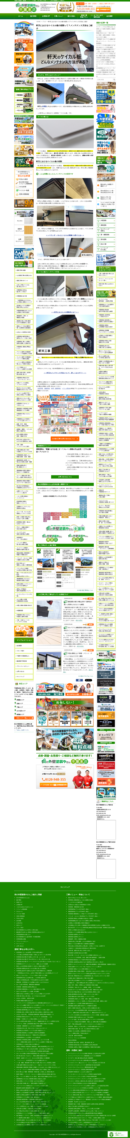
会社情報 (18, 920)
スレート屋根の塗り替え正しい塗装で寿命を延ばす (24, 476)
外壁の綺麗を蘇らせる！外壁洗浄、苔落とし (106, 516)
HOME (39, 21)
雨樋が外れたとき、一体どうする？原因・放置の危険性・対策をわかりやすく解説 (105, 35)
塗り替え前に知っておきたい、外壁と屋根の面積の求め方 (31, 1055)
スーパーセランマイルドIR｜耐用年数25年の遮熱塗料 (82, 1060)
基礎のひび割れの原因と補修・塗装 (104, 563)
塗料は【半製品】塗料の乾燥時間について (24, 589)
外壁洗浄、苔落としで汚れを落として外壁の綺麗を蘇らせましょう (86, 1026)
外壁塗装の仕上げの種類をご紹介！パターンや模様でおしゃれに (33, 1124)
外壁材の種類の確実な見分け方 (103, 372)
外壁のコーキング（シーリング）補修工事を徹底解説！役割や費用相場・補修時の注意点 (92, 964)
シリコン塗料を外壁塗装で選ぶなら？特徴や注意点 (24, 363)
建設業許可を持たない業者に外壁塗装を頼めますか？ (30, 932)
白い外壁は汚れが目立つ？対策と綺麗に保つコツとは (106, 599)
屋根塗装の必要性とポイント (76, 936)
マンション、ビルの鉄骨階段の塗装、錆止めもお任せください (84, 1010)
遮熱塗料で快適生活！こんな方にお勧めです (80, 1071)
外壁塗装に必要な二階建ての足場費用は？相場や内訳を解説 (84, 1047)
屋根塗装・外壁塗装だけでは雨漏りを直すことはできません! (32, 982)
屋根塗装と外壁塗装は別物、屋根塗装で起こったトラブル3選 (32, 1039)
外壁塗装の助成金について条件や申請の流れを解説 (81, 959)
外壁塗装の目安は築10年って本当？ (22, 290)
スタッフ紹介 (20, 650)
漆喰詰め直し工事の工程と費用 (104, 496)
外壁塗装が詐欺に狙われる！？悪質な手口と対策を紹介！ (31, 1035)
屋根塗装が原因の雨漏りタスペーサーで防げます (24, 481)
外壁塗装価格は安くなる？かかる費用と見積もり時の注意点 (84, 920)
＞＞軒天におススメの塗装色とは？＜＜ (65, 312)
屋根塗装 (47, 388)
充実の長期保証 (20, 916)
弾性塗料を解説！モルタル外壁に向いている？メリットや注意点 (33, 1120)
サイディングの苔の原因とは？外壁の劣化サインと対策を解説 (105, 46)
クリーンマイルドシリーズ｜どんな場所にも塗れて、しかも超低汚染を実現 (88, 1085)
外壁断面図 (20, 610)
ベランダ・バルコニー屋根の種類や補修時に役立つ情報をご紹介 (33, 1069)
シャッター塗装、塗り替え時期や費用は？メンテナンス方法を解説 (86, 1019)
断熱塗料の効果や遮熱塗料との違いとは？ (106, 542)
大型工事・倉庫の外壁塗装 (75, 1035)
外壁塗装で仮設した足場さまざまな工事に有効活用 (106, 434)
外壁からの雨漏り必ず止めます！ (77, 930)
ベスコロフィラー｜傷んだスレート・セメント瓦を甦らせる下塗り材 (86, 1062)
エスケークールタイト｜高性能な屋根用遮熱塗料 (81, 1069)
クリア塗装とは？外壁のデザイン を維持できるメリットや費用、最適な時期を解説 (90, 1097)
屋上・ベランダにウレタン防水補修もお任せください (24, 574)
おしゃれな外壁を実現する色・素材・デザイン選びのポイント (33, 1101)
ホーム (20, 16)
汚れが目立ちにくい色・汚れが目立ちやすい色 (107, 191)
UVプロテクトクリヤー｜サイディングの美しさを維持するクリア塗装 (86, 1078)
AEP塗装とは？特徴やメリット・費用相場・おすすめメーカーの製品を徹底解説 (89, 1099)
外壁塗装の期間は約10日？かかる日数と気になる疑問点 (31, 968)
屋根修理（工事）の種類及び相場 (22, 316)
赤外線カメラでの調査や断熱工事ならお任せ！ (24, 306)
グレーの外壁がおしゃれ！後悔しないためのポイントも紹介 (32, 1106)
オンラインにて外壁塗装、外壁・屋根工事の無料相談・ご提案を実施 (86, 957)
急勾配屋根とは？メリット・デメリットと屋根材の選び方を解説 (105, 69)
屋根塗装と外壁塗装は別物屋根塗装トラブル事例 (24, 409)
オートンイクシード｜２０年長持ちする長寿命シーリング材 (84, 1088)
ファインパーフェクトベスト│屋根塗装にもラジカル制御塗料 (84, 1055)
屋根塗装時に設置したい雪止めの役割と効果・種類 (24, 461)
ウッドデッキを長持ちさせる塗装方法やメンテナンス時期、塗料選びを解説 (88, 1015)
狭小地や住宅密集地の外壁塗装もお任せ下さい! (24, 486)
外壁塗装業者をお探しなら (23, 934)
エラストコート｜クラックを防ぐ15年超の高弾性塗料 (82, 1076)
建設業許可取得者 (22, 661)
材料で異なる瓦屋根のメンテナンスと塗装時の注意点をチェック (85, 980)
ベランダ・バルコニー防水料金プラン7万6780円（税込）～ (84, 916)
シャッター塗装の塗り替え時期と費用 (22, 543)
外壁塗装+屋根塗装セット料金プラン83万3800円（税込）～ (84, 913)
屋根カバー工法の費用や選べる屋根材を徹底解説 (24, 327)
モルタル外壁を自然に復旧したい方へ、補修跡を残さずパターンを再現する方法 (37, 1021)
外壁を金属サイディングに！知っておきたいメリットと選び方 (84, 966)
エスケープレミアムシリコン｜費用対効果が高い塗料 (82, 1067)
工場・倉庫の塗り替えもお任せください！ (106, 274)
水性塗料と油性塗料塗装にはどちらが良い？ (106, 480)
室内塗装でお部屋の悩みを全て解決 (77, 953)
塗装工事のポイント (22, 280)
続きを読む (79, 620)
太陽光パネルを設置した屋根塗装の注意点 (106, 527)
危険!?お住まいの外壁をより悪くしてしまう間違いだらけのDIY (33, 993)
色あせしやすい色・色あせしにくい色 (106, 198)
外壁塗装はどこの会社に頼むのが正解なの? (27, 1044)
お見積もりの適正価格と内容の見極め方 (106, 336)
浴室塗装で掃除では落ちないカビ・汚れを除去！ (81, 1017)
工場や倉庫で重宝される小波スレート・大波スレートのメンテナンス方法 (36, 1065)
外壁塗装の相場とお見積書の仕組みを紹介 (106, 326)
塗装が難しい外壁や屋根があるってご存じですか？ (106, 460)
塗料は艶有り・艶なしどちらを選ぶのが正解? (105, 475)
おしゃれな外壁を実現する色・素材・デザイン (106, 578)
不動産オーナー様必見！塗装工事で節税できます (106, 429)
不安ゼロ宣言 (20, 918)
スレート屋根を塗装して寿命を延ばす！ (79, 1033)
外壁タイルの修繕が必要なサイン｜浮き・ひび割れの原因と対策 (105, 50)
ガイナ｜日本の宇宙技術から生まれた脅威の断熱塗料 (82, 1083)
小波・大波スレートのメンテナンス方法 (23, 620)
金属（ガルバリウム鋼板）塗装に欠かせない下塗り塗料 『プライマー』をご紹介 (89, 1120)
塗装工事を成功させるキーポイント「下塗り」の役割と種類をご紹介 (86, 1117)
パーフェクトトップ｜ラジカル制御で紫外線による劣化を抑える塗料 (86, 1053)
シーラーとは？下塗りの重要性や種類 (105, 413)
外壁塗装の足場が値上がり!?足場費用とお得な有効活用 (83, 1044)
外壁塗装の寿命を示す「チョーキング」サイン (24, 378)
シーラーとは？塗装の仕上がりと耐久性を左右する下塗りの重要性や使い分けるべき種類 (92, 1115)
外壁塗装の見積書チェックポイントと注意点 (106, 331)
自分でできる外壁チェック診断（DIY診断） (28, 991)
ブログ (44, 21)
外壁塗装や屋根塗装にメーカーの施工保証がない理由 (106, 424)
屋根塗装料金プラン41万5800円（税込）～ (79, 911)
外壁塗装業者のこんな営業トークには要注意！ (106, 449)
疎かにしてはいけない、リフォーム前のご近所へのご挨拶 (31, 975)
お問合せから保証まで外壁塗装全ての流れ (79, 904)
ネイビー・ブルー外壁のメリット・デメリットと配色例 (31, 1104)
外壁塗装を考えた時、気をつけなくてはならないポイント (31, 1028)
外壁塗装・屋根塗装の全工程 (76, 907)
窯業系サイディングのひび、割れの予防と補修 (106, 465)
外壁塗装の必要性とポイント (76, 934)
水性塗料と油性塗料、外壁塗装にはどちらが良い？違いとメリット (86, 1111)
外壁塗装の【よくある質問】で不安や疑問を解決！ (30, 952)
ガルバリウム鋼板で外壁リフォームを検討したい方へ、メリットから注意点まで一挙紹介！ (40, 1005)
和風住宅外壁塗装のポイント (104, 491)
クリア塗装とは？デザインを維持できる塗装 (24, 368)
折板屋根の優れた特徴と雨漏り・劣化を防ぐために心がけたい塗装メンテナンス (89, 971)
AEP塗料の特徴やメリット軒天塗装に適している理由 (106, 645)
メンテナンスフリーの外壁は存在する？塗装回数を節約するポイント (34, 1003)
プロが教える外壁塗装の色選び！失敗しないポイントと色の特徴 (33, 954)
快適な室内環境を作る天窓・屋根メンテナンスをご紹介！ (83, 994)
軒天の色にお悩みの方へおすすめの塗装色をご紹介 (24, 440)
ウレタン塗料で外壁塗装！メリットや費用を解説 (24, 357)
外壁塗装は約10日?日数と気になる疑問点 (105, 346)
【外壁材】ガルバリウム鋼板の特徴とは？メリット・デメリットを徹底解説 (105, 41)
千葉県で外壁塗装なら (23, 656)
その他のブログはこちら (85, 676)
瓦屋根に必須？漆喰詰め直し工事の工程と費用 (80, 978)
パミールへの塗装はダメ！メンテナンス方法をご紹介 (106, 537)
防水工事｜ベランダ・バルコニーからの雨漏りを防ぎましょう (84, 955)
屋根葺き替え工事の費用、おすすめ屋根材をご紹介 (81, 941)
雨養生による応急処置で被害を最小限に (106, 558)
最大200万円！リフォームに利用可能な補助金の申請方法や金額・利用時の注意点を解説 (91, 927)
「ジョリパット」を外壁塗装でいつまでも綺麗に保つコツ (31, 1060)
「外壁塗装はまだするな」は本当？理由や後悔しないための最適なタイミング (37, 973)
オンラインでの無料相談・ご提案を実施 (106, 300)
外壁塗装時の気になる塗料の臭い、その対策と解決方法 (31, 977)
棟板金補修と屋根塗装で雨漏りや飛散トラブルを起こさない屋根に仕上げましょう (38, 1067)
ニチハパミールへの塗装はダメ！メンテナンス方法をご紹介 (32, 1085)
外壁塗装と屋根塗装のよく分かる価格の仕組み (80, 900)
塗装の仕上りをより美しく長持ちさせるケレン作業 (24, 399)
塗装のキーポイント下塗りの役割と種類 (104, 403)
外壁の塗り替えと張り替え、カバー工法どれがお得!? (106, 367)
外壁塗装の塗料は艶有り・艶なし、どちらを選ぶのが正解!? (84, 1108)
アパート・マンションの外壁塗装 (77, 1038)
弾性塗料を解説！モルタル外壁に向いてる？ (106, 619)
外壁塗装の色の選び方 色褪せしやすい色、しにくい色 (30, 957)
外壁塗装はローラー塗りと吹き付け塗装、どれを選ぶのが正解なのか (34, 1049)
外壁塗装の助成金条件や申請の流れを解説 (106, 310)
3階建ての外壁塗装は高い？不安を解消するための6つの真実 (32, 980)
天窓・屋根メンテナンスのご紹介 (23, 445)
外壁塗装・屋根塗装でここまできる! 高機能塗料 (29, 1026)
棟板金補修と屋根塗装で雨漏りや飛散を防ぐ (24, 553)
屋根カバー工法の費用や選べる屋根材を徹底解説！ (81, 943)
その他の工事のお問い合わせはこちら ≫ (65, 438)
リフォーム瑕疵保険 (21, 909)
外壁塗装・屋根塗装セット (24, 105)
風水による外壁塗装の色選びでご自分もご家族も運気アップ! (32, 966)
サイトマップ (20, 676)
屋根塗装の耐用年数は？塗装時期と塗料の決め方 (106, 573)
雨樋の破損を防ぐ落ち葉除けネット (22, 466)
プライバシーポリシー (23, 666)
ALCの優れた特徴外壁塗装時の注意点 (22, 600)
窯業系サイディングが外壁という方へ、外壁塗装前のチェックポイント (87, 1124)
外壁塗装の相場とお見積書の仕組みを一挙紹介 (80, 918)
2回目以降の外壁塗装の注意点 (104, 393)
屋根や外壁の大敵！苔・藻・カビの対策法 (105, 522)
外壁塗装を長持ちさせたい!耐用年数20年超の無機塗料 (106, 418)
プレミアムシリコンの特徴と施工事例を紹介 (105, 630)
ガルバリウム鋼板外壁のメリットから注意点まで (106, 382)
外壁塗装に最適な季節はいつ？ (24, 347)
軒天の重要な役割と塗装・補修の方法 (22, 435)
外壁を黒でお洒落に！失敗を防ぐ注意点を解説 (106, 594)
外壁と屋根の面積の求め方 (24, 605)
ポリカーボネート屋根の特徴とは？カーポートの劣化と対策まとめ (105, 64)
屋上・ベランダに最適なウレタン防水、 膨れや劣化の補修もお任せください (36, 1076)
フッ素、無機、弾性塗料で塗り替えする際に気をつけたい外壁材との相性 (36, 1062)
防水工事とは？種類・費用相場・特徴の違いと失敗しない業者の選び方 (35, 1071)
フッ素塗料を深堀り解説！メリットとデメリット (106, 614)
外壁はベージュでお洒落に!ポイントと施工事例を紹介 (106, 604)
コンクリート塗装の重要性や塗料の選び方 (23, 548)
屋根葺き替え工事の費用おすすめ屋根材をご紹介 (24, 321)
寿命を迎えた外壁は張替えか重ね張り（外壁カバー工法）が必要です (86, 946)
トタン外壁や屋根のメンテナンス (22, 497)
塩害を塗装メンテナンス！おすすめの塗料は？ (24, 584)
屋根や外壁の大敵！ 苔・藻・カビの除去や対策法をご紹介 (83, 1028)
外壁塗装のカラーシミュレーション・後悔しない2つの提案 (32, 964)
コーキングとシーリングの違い (24, 595)
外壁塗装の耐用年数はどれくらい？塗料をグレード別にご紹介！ (33, 1009)
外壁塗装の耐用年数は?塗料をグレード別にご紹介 (24, 337)
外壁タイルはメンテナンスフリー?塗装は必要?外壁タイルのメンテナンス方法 (89, 973)
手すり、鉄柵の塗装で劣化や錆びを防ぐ (23, 528)
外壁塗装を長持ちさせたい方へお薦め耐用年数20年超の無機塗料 (85, 1113)
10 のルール (19, 911)
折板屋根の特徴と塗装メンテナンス (22, 502)
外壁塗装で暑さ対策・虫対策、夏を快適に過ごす (81, 1042)
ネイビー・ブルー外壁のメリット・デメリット (106, 583)
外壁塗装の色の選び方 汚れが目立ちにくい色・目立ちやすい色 (33, 959)
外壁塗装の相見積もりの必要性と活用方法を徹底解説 (30, 1032)
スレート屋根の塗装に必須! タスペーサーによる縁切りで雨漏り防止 (34, 1042)
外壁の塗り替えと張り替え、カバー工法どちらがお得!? (31, 996)
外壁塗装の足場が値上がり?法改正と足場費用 (107, 439)
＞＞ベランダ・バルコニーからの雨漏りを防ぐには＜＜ (65, 235)
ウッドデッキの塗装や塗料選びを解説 (23, 533)
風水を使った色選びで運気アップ (106, 185)
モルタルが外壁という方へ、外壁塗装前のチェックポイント (84, 1122)
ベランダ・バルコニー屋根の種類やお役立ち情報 (24, 559)
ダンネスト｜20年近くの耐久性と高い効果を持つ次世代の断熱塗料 (86, 1081)
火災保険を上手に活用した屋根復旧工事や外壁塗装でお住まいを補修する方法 (89, 925)
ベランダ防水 (66, 388)
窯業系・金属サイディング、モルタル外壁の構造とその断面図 (33, 1058)
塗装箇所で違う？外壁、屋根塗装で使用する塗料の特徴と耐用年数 (86, 1104)
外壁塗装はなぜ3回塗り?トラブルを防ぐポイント (24, 419)
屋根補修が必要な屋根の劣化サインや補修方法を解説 (82, 1005)
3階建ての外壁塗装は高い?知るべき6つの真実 (106, 362)
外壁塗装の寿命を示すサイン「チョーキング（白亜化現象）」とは (34, 1016)
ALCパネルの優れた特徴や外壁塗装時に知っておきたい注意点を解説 (34, 1053)
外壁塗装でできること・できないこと (24, 404)
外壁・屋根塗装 (56, 388)
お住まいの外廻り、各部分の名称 (25, 998)
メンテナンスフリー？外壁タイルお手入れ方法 (106, 485)
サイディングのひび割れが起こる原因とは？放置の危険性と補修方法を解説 (105, 29)
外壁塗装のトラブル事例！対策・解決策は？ (106, 568)
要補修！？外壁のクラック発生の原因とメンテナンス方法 (31, 1019)
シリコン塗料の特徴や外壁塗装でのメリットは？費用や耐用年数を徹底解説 (88, 1090)
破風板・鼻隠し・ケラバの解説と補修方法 (24, 430)
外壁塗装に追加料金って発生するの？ (104, 315)
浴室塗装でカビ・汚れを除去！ (22, 538)
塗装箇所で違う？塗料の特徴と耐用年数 (105, 398)
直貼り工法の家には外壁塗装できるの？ (104, 470)
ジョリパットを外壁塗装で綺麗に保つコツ (106, 501)
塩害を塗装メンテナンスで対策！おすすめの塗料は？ (30, 1081)
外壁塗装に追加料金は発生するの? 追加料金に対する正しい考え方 (85, 962)
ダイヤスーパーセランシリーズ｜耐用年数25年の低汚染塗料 (84, 1065)
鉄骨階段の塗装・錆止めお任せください (24, 522)
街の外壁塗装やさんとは (22, 897)
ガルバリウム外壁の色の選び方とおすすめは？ (28, 1007)
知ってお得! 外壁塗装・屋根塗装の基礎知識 (28, 984)
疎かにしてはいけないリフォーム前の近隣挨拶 (106, 351)
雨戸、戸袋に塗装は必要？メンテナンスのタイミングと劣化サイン (86, 1024)
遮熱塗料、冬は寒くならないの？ (77, 1101)
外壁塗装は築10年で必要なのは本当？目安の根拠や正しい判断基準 (34, 970)
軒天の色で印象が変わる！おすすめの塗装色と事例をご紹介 (84, 992)
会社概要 (109, 16)
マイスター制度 (20, 913)
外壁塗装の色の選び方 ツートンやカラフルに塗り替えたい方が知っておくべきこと (38, 961)
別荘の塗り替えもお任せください (106, 284)
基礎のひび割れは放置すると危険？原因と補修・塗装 (30, 1094)
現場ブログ (19, 902)
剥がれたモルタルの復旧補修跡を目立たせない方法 (24, 388)
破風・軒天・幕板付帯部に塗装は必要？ (23, 424)
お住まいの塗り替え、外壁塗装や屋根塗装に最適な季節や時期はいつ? (35, 1014)
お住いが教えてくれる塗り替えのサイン (23, 285)
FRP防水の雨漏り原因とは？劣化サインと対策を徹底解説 (105, 59)
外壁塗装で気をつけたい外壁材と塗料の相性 (24, 615)
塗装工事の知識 (21, 270)
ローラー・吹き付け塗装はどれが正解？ (104, 506)
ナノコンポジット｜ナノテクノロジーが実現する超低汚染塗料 (84, 1074)
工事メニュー (58, 16)
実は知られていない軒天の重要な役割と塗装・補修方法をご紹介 (85, 989)
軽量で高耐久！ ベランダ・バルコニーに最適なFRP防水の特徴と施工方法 (36, 1074)
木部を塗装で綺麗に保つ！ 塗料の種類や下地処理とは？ (31, 1083)
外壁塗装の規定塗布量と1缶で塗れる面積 (106, 511)
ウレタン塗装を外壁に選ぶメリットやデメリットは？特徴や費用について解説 (89, 1094)
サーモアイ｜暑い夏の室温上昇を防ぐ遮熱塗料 (80, 1058)
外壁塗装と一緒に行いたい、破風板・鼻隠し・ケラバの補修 (84, 987)
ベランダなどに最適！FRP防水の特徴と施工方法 (24, 569)
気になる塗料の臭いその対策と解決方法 (104, 357)
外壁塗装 (40, 388)
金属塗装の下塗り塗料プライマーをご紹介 (105, 408)
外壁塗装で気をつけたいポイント (24, 414)
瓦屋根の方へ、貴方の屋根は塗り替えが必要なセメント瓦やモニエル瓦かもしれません (91, 982)
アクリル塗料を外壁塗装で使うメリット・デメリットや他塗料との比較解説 (88, 1092)
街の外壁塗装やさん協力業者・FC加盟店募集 (28, 936)
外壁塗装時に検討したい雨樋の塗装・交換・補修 (24, 455)
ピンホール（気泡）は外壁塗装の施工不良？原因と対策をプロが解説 (34, 1023)
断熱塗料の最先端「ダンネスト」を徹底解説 (106, 547)
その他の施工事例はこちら (85, 590)
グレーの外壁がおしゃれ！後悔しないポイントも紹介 (106, 589)
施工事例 (33, 16)
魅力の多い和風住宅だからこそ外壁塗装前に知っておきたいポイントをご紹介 (89, 975)
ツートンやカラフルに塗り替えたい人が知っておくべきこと (107, 204)
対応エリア (19, 925)
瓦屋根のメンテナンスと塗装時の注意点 (24, 507)
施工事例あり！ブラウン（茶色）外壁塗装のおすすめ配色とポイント (34, 1115)
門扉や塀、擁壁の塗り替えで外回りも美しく (80, 950)
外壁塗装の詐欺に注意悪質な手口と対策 (105, 341)
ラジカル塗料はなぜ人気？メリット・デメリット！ (106, 640)
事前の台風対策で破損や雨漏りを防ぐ (104, 552)
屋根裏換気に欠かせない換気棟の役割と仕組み (24, 579)
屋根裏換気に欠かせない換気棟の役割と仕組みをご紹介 (31, 1078)
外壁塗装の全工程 (22, 296)
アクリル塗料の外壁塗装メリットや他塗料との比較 (24, 352)
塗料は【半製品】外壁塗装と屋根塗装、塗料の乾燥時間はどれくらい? (35, 1046)
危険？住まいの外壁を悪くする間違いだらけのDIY (106, 455)
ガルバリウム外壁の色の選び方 (104, 387)
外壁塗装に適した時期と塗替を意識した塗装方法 (24, 342)
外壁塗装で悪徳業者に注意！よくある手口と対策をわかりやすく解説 (105, 74)
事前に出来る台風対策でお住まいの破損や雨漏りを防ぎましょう (33, 1090)
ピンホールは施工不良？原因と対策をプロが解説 (24, 394)
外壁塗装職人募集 (21, 939)
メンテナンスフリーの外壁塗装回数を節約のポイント (106, 377)
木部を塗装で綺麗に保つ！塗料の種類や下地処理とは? (107, 532)
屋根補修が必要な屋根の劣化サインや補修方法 (24, 471)
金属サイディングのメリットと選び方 (22, 492)
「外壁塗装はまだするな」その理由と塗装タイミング (24, 301)
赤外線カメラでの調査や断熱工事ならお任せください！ (83, 932)
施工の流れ (71, 16)
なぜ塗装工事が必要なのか (24, 275)
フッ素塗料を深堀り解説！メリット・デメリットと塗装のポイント (34, 1117)
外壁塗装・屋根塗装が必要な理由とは (26, 987)
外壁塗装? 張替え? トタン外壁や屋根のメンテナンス (82, 969)
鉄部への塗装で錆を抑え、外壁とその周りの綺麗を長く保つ (84, 1008)
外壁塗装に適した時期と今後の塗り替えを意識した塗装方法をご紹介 (34, 1012)
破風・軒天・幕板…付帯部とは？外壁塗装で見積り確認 (83, 985)
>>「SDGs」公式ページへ (21, 730)
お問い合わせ (20, 671)
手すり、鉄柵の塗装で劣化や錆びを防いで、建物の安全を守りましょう (87, 1012)
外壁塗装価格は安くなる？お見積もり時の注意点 (24, 311)
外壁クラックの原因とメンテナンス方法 (23, 383)
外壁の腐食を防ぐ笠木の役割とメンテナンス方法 (24, 450)
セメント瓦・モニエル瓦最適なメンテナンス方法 (24, 512)
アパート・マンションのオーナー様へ (106, 279)
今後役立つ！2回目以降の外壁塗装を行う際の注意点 (82, 948)
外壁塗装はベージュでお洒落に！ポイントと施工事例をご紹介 (33, 1113)
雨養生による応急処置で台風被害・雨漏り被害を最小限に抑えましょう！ (36, 1092)
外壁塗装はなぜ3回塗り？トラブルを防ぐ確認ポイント (30, 1030)
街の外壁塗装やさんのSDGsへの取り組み (27, 930)
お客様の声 (46, 16)
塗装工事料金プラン (84, 16)
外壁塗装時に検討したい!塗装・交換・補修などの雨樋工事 (83, 998)
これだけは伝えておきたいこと (24, 907)
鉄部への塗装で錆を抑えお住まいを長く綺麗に (24, 517)
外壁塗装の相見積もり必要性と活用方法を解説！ (106, 320)
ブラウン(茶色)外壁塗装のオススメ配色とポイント (106, 609)
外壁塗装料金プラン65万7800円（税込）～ (79, 909)
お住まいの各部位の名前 (24, 332)
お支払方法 (19, 923)
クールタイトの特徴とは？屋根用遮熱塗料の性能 (106, 635)
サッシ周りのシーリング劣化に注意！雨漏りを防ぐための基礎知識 (105, 54)
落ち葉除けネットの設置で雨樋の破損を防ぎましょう (82, 1003)
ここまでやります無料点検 (97, 16)
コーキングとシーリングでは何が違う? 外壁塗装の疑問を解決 (32, 1051)
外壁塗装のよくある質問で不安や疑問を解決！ (106, 305)
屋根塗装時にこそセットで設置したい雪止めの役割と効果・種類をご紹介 (87, 1001)
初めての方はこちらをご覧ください (77, 897)
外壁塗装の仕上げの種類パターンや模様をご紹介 (106, 625)
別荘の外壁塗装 (72, 1040)
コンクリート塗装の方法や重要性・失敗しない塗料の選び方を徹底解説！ (87, 1021)
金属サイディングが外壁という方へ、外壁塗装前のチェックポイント (86, 1127)
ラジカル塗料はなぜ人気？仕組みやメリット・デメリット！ (32, 1122)
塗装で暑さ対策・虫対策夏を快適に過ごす (24, 373)
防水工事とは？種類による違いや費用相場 (24, 564)
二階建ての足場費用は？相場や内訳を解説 (106, 444)
